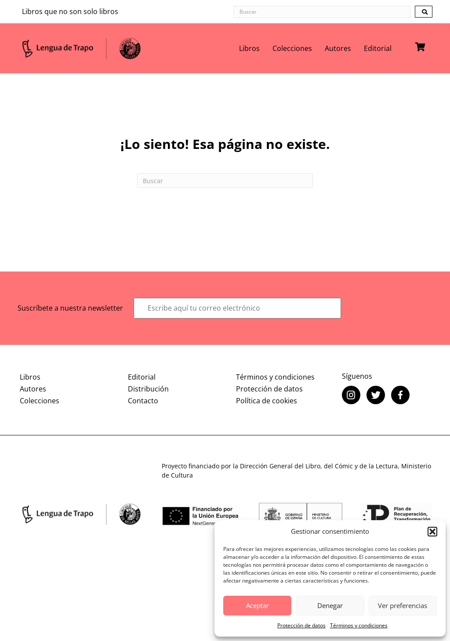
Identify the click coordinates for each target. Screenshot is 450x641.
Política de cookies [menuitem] (266, 401)
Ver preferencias (402, 605)
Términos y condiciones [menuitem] (275, 377)
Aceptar (257, 605)
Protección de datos (301, 625)
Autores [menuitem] (338, 48)
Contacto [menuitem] (143, 401)
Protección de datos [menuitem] (269, 389)
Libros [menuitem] (249, 48)
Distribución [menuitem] (148, 389)
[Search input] (322, 12)
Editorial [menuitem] (378, 48)
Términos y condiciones (359, 625)
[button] (432, 531)
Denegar (330, 605)
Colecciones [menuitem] (292, 48)
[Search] (225, 180)
